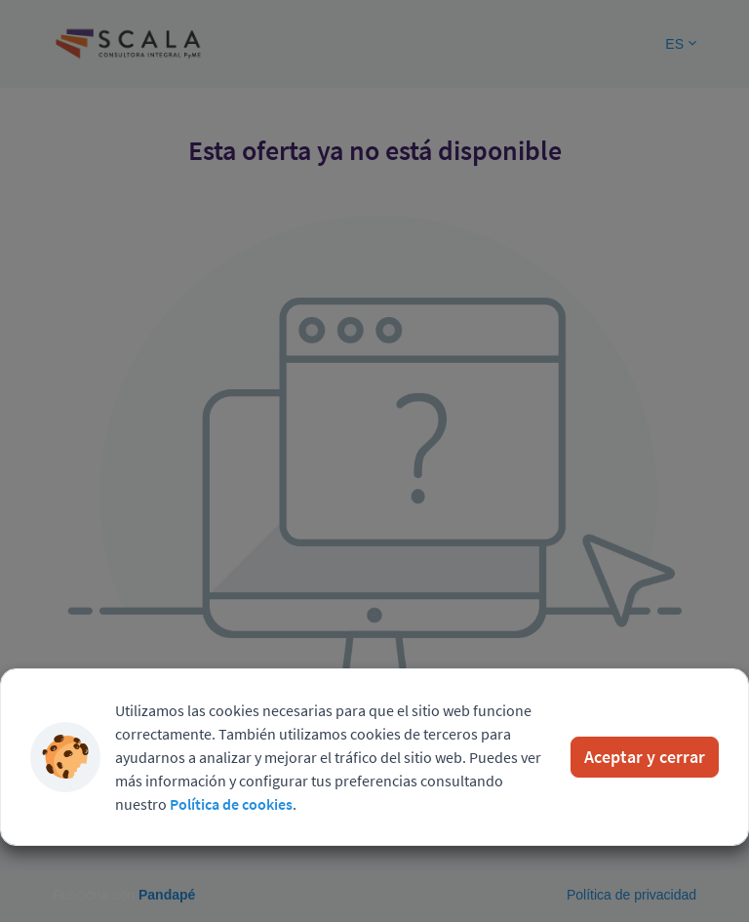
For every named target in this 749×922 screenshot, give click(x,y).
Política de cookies (231, 804)
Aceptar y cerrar (644, 756)
